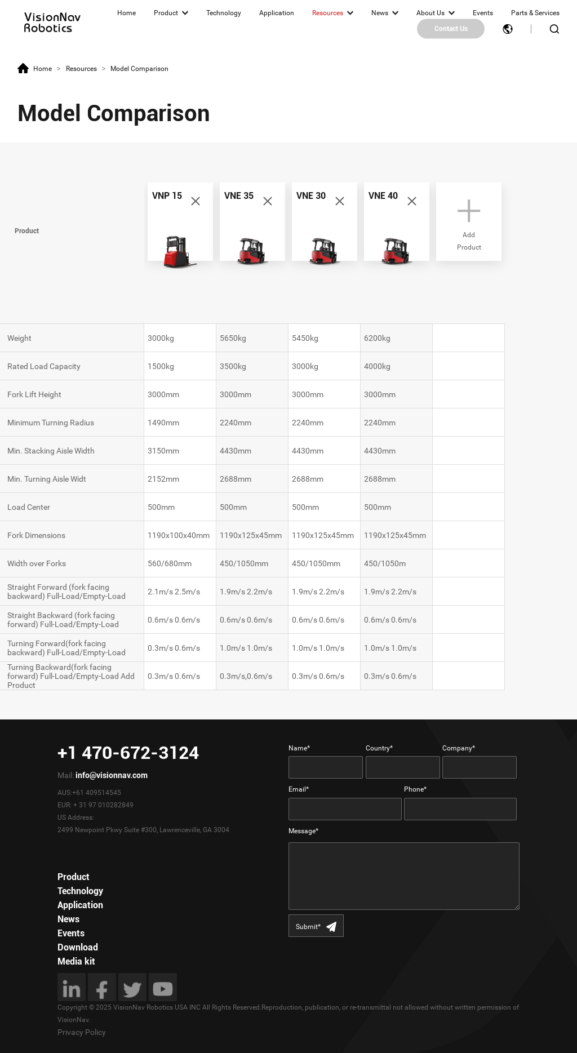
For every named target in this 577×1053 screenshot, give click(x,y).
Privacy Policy (81, 1032)
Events (483, 13)
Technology (223, 13)
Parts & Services (535, 13)
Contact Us (451, 29)
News (379, 13)
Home (126, 13)
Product (166, 13)
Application (276, 13)
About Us (430, 13)
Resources (327, 13)
